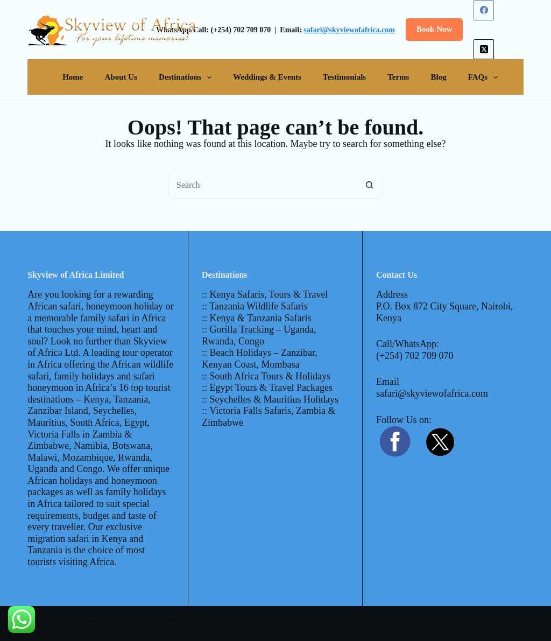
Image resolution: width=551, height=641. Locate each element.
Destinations (187, 77)
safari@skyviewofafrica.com (349, 30)
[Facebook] (484, 10)
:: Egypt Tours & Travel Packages (267, 387)
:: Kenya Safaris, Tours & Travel (265, 294)
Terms (398, 77)
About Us (121, 77)
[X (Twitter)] (484, 49)
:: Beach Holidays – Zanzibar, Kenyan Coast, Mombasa (259, 358)
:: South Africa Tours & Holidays (266, 376)
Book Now (434, 29)
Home (72, 77)
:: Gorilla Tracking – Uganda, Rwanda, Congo (259, 335)
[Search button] (369, 185)
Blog (438, 77)
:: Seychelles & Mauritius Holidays (270, 399)
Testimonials (344, 77)
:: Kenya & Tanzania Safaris (256, 318)
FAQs (485, 77)
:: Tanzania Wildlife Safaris (255, 306)
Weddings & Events (267, 77)
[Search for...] (262, 185)
